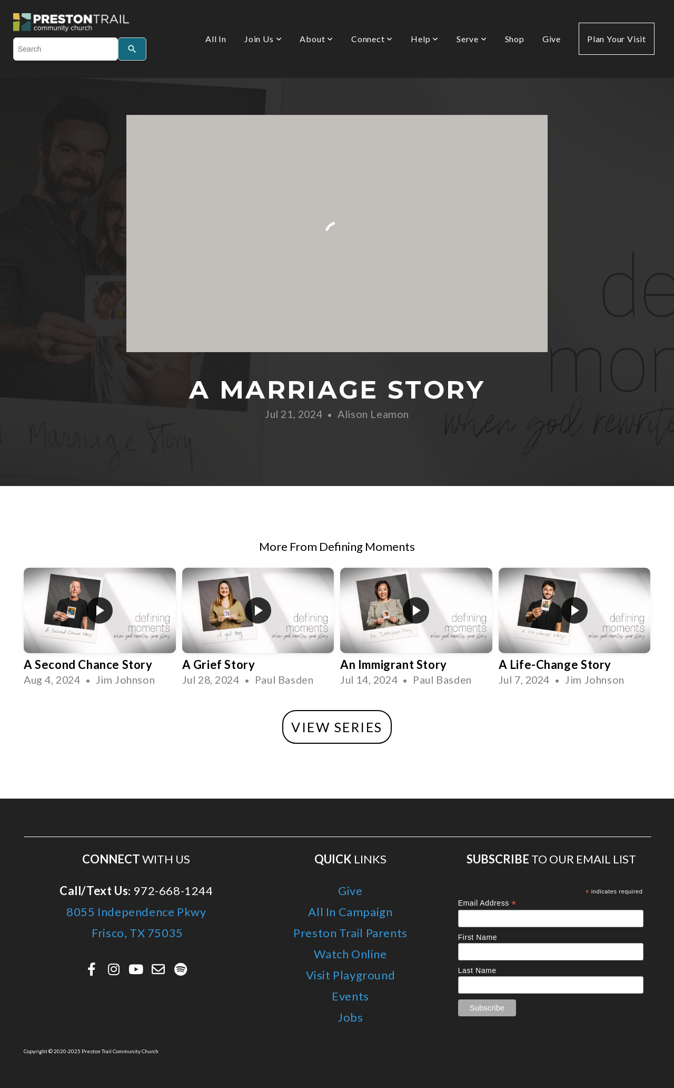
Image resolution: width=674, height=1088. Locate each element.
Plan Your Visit (616, 39)
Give (551, 39)
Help (425, 39)
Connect (372, 39)
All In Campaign (350, 912)
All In (215, 39)
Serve (472, 39)
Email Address (487, 903)
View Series (337, 727)
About (316, 39)
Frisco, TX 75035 (136, 933)
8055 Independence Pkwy (136, 912)
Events (350, 996)
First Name (477, 937)
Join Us (263, 39)
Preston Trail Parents (350, 933)
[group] (100, 631)
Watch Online (350, 954)
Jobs (350, 1017)
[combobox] (65, 49)
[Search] (132, 49)
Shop (514, 39)
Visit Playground (350, 975)
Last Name (477, 970)
